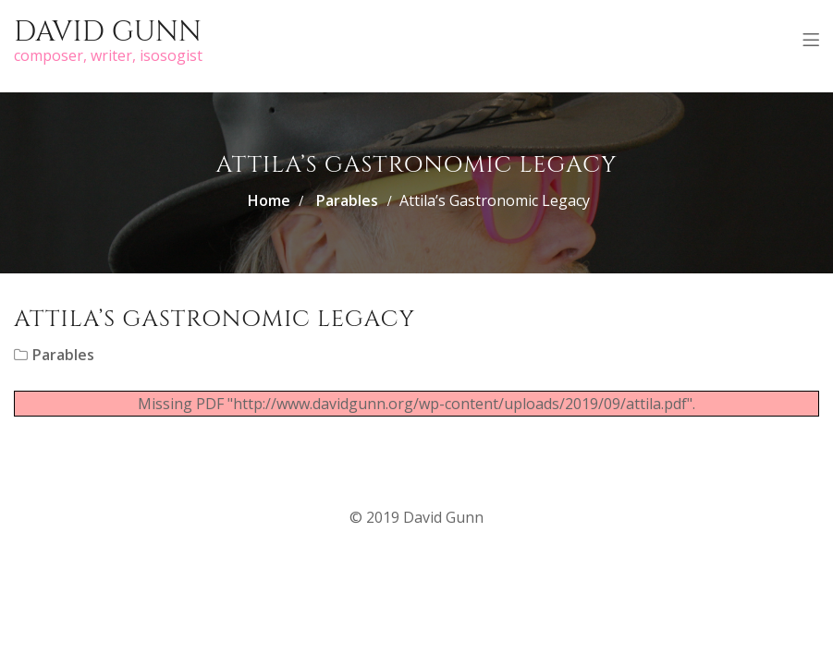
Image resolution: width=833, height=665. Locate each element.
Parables (347, 200)
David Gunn (108, 32)
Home (269, 200)
